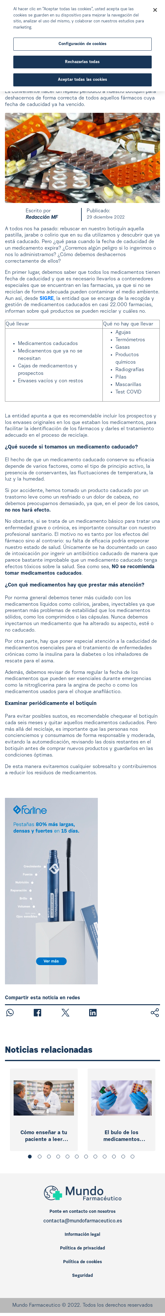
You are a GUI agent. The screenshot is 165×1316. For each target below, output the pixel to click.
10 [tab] (115, 1158)
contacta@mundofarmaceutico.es (82, 1221)
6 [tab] (78, 1158)
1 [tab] (31, 1158)
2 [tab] (41, 1158)
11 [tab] (124, 1158)
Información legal (82, 1235)
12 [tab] (134, 1158)
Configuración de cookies (82, 44)
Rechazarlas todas (82, 62)
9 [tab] (106, 1158)
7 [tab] (87, 1158)
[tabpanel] (44, 1110)
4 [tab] (59, 1158)
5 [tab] (69, 1158)
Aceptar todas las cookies (82, 80)
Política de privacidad (82, 1248)
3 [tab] (50, 1158)
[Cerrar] (155, 10)
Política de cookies (82, 1262)
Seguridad (82, 1276)
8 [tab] (96, 1158)
